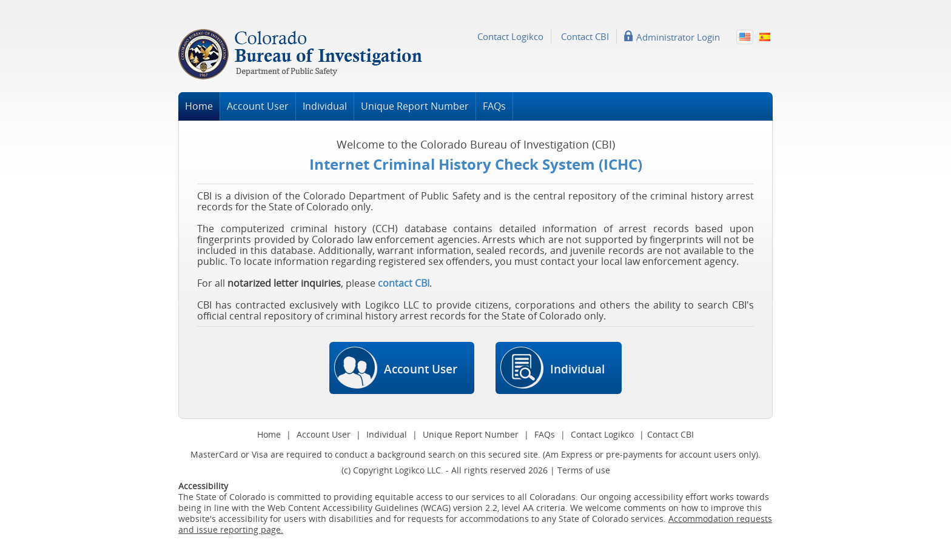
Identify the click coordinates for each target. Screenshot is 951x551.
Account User (258, 106)
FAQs (494, 106)
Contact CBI (585, 36)
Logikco (410, 470)
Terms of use (583, 470)
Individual (325, 106)
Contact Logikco (510, 36)
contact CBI (403, 283)
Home (199, 106)
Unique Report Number (415, 106)
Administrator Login (678, 36)
